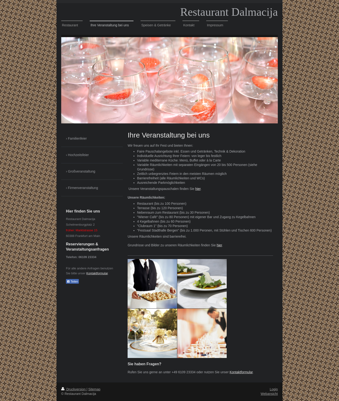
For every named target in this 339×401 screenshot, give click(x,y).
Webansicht (269, 394)
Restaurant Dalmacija (229, 12)
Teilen (72, 281)
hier (198, 189)
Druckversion (73, 389)
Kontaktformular (241, 372)
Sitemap (94, 389)
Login (274, 389)
